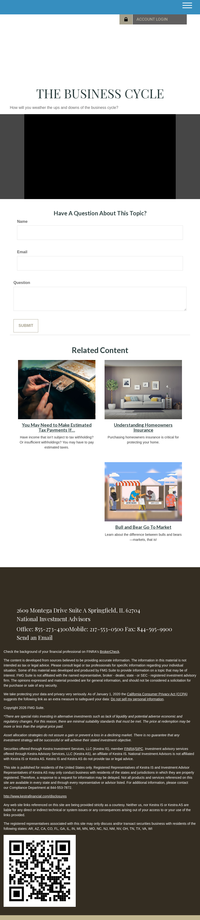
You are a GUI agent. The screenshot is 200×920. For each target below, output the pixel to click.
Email (22, 252)
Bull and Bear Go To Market (143, 527)
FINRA (129, 749)
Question (21, 283)
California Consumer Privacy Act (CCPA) (157, 694)
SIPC (139, 749)
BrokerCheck (109, 652)
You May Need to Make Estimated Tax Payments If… (57, 427)
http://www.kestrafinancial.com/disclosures (35, 796)
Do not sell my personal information (137, 699)
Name (22, 221)
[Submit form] (25, 325)
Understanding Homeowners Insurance (143, 427)
